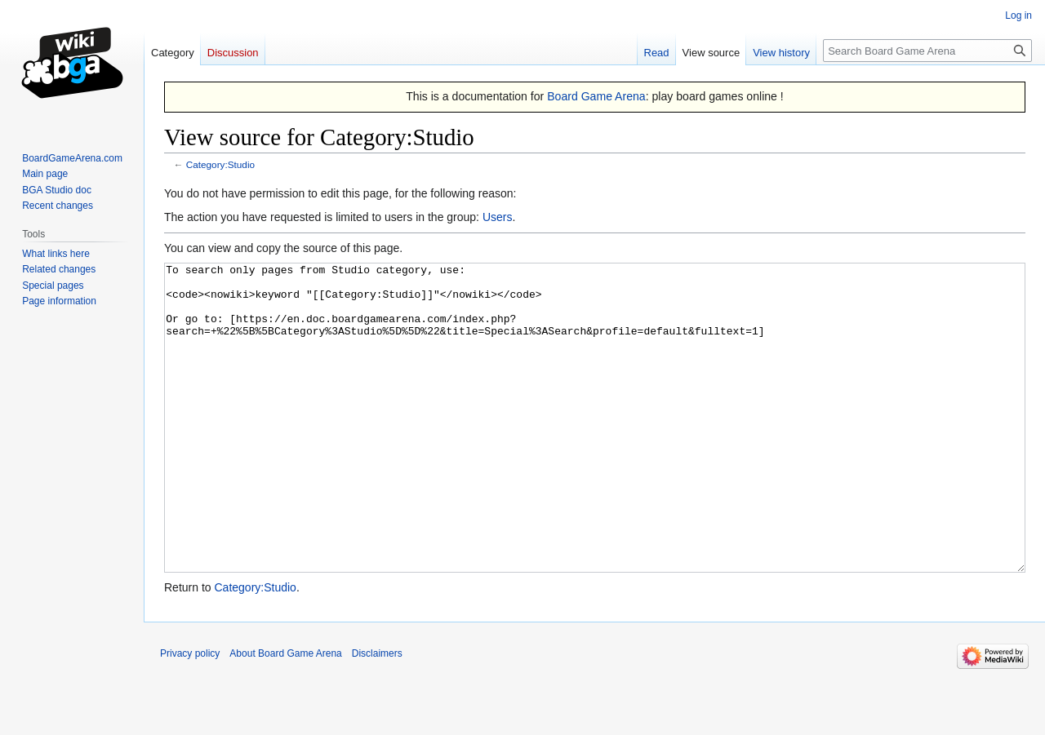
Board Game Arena (596, 96)
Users (497, 217)
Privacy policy (190, 714)
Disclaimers (377, 714)
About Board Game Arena (285, 714)
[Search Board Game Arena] (927, 50)
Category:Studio (220, 164)
